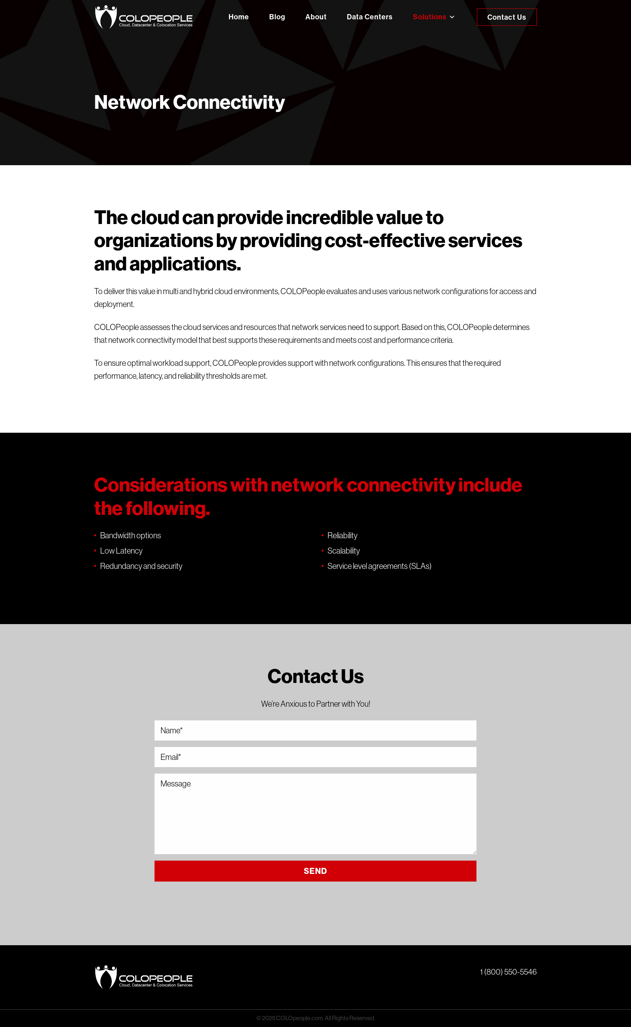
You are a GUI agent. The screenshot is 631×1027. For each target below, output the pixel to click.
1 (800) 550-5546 (508, 971)
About (316, 16)
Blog (277, 16)
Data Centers (370, 16)
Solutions (430, 16)
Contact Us (506, 17)
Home (239, 16)
